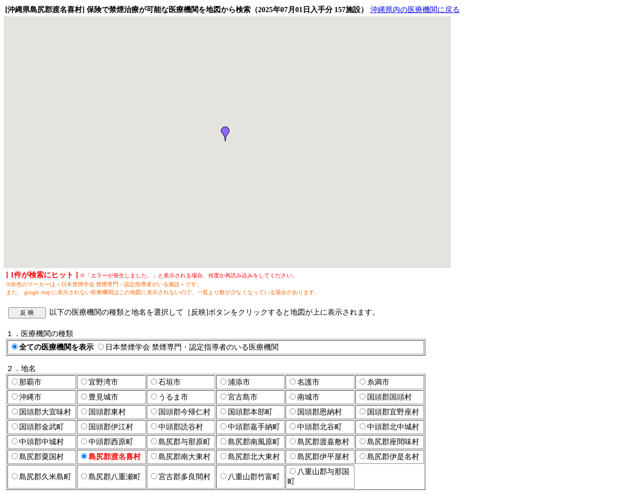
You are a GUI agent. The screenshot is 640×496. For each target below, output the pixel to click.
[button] (225, 133)
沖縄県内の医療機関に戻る (415, 10)
